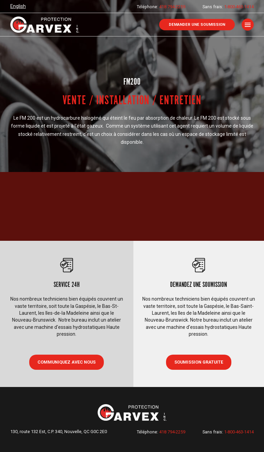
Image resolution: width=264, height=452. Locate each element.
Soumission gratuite (198, 362)
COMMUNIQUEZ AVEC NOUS (66, 362)
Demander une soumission (197, 24)
